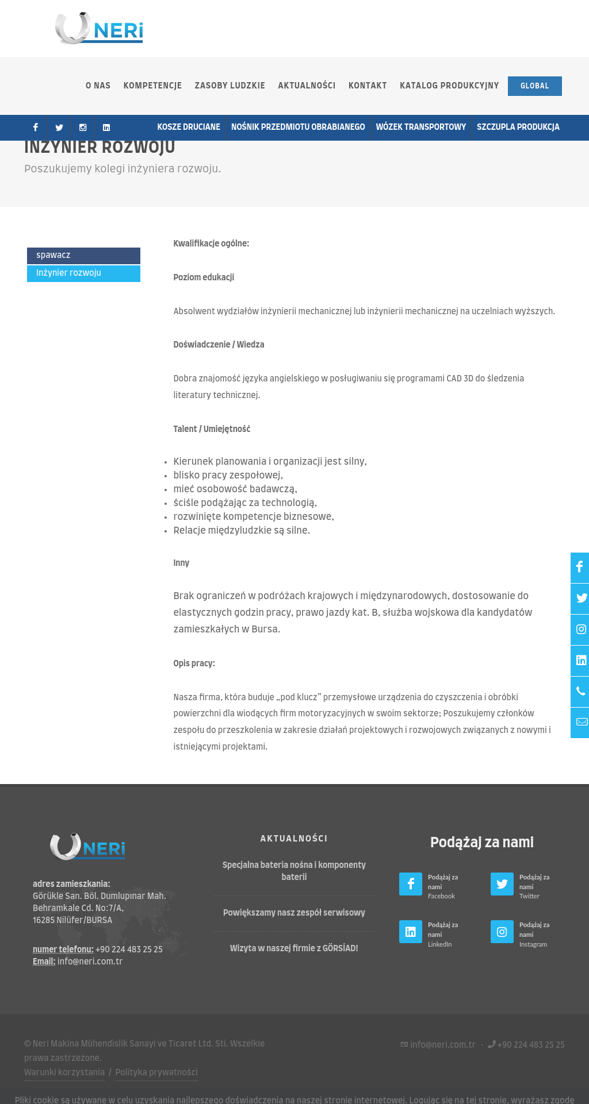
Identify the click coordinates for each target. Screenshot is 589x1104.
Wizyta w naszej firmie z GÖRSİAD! (294, 949)
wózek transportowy (421, 127)
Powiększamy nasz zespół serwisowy (294, 913)
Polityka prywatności (157, 1073)
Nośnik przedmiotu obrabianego (298, 127)
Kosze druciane (188, 127)
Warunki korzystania (64, 1073)
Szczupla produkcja (518, 127)
